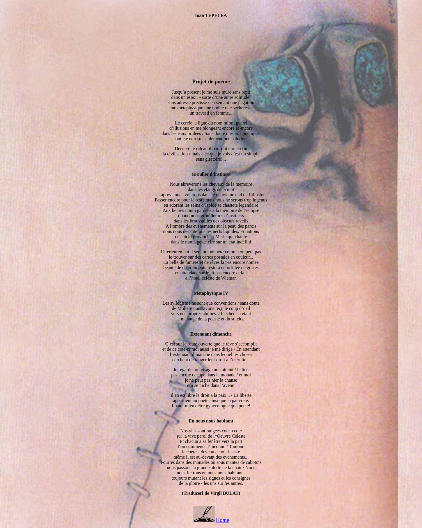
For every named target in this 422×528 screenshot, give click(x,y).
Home (222, 520)
